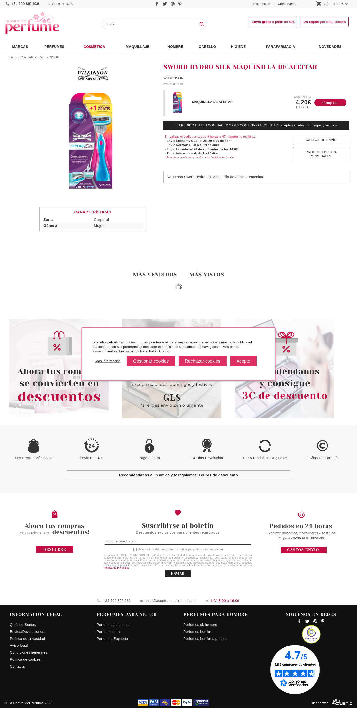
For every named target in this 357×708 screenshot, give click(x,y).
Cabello (207, 47)
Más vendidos (155, 274)
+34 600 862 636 (25, 4)
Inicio (12, 57)
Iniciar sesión (262, 4)
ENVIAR (177, 574)
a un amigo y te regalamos (178, 475)
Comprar (330, 103)
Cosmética (94, 47)
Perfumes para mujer (114, 625)
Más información (107, 361)
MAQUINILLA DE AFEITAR (212, 102)
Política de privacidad (27, 639)
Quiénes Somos (23, 625)
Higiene (238, 47)
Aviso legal (19, 645)
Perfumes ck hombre (200, 625)
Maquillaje (137, 47)
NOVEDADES (330, 47)
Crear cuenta (287, 4)
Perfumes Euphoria (112, 639)
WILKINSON (49, 57)
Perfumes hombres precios (205, 639)
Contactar (18, 666)
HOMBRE (175, 47)
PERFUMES (54, 47)
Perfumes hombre (197, 632)
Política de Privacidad (117, 567)
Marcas (20, 47)
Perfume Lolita (108, 632)
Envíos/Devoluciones (27, 632)
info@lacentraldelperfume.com (171, 601)
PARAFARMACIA (280, 47)
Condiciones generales (28, 652)
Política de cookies (25, 659)
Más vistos (206, 274)
